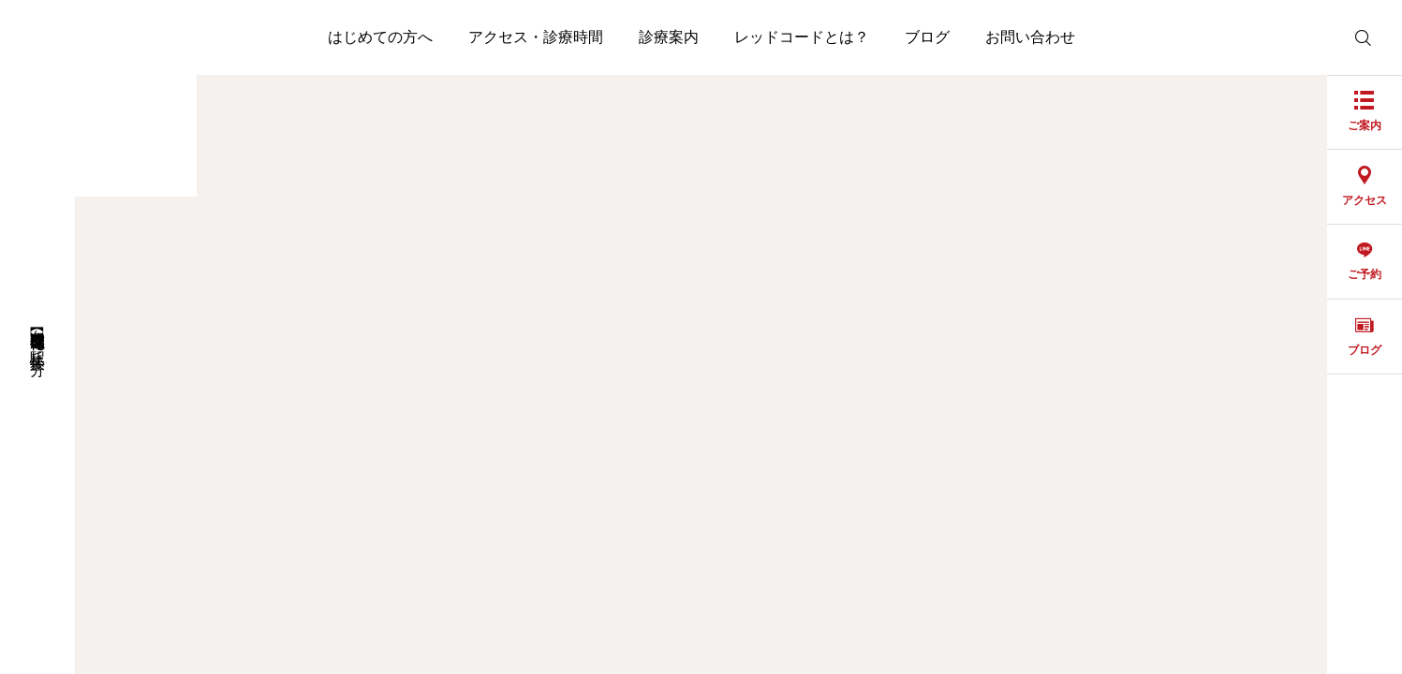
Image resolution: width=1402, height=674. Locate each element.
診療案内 (669, 37)
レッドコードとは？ (801, 37)
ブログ (927, 37)
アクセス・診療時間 (535, 37)
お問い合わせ (1030, 37)
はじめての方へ (380, 37)
